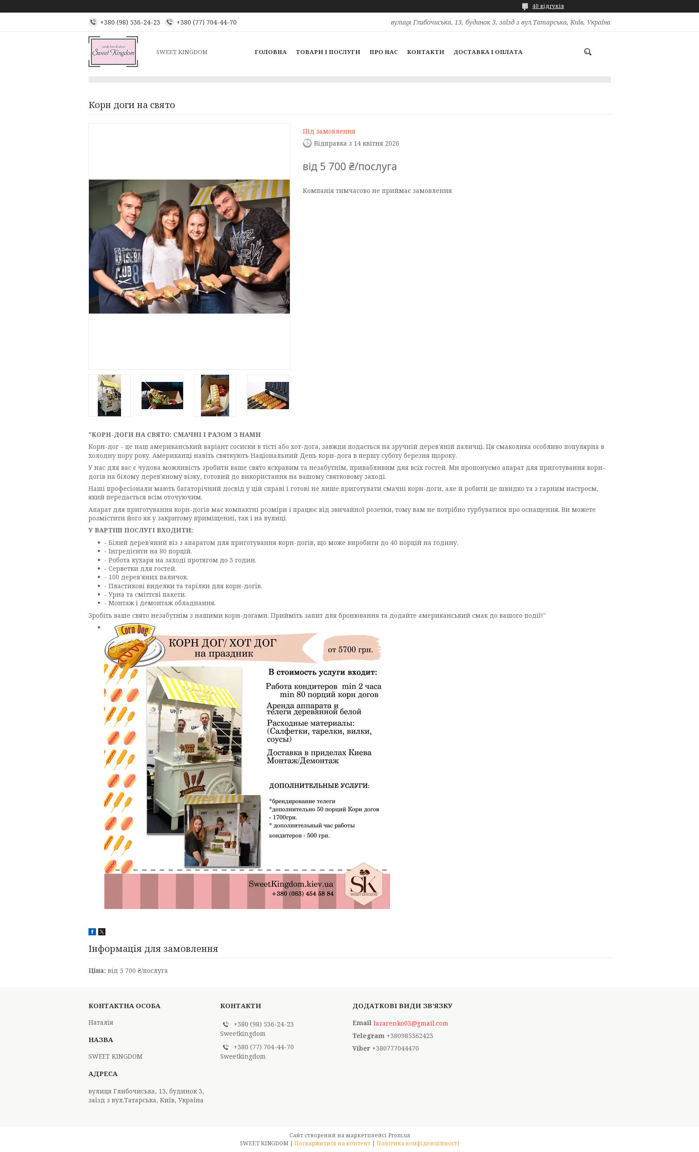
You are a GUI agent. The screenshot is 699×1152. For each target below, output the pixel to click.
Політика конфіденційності (418, 1143)
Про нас (383, 52)
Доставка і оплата (488, 52)
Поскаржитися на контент (332, 1143)
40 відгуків (548, 6)
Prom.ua (399, 1135)
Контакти (425, 52)
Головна (271, 52)
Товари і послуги (328, 52)
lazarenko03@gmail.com (410, 1023)
